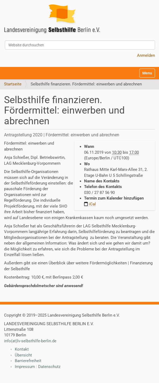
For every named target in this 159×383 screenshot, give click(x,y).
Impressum (25, 366)
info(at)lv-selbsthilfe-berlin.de (30, 341)
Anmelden (146, 55)
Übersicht (23, 355)
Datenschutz (49, 366)
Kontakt (22, 349)
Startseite (12, 84)
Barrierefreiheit (28, 360)
